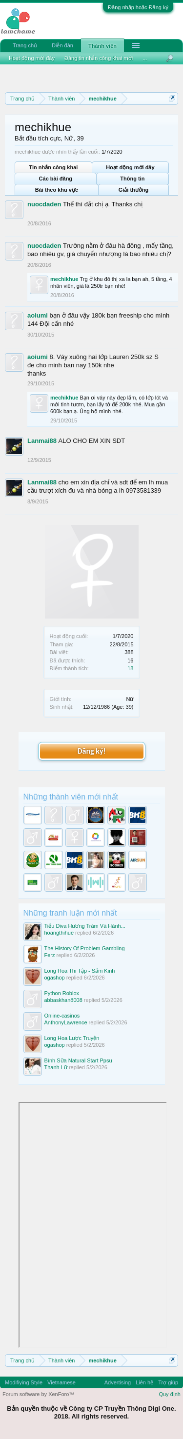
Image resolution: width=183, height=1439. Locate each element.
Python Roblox (62, 993)
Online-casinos (62, 1016)
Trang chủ (25, 45)
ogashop (54, 977)
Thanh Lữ (55, 1067)
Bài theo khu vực (56, 190)
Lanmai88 (42, 440)
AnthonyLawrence (65, 1022)
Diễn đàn (62, 45)
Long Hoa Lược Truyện (72, 1038)
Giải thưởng (134, 190)
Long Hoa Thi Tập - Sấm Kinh (79, 971)
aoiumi (37, 315)
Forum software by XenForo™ (38, 1394)
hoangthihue (59, 933)
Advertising (117, 1382)
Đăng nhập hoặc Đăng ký (138, 7)
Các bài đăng (55, 178)
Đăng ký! (91, 751)
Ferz (49, 955)
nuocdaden (44, 204)
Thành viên (102, 46)
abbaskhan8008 (63, 1000)
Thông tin (132, 178)
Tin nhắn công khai (53, 167)
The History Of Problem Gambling (84, 948)
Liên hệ (144, 1382)
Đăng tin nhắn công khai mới (98, 58)
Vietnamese (61, 1382)
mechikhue (64, 279)
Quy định (170, 1394)
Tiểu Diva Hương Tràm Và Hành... (84, 926)
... (144, 58)
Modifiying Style (23, 1382)
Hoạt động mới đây (130, 167)
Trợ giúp (168, 1382)
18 (130, 668)
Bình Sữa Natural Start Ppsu (78, 1060)
